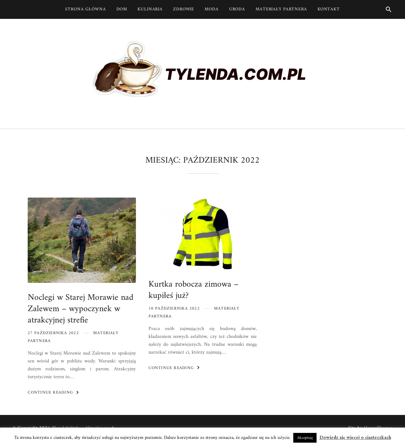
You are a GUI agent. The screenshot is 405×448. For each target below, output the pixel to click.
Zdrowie (183, 9)
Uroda (237, 9)
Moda (212, 9)
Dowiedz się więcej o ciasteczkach (355, 438)
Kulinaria (150, 9)
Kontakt (329, 9)
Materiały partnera (281, 9)
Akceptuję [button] (305, 437)
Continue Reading (54, 392)
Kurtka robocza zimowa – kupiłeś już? (194, 290)
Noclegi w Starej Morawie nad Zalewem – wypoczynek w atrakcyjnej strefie (80, 309)
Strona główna (85, 9)
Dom (121, 9)
